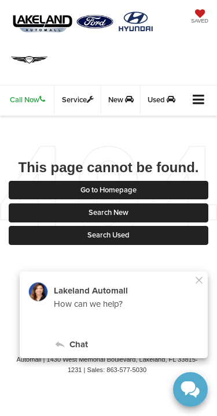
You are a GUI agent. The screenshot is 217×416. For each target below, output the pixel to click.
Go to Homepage (108, 189)
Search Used (108, 234)
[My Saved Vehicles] (199, 17)
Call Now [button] (27, 99)
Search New (108, 212)
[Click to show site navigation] (199, 100)
